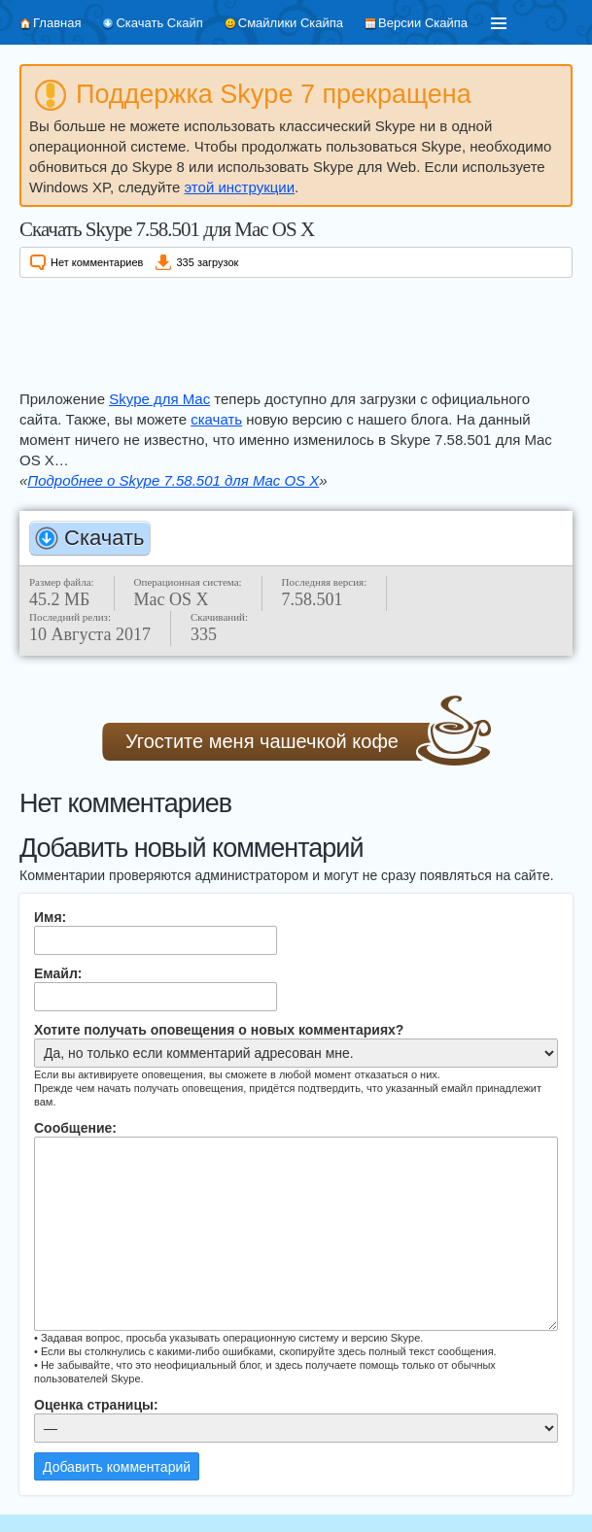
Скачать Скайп (159, 23)
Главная (57, 23)
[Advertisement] (296, 330)
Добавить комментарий (117, 1467)
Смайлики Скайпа (290, 23)
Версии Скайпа (423, 23)
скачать (216, 419)
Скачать (104, 538)
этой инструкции (240, 187)
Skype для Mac (159, 399)
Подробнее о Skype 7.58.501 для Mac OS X (173, 480)
